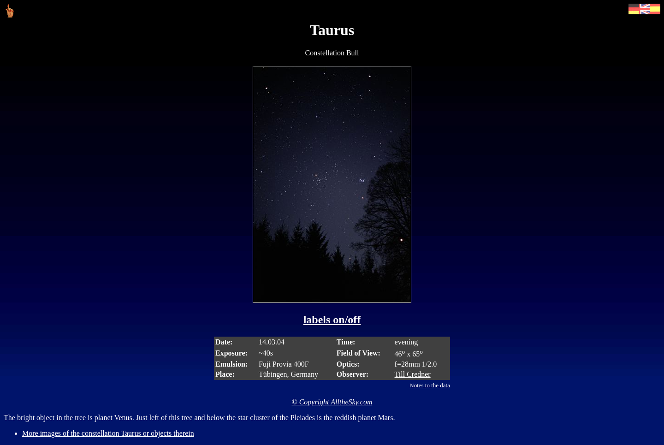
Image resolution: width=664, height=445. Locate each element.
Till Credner (413, 374)
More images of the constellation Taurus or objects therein (108, 433)
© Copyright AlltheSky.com (332, 402)
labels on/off (332, 320)
